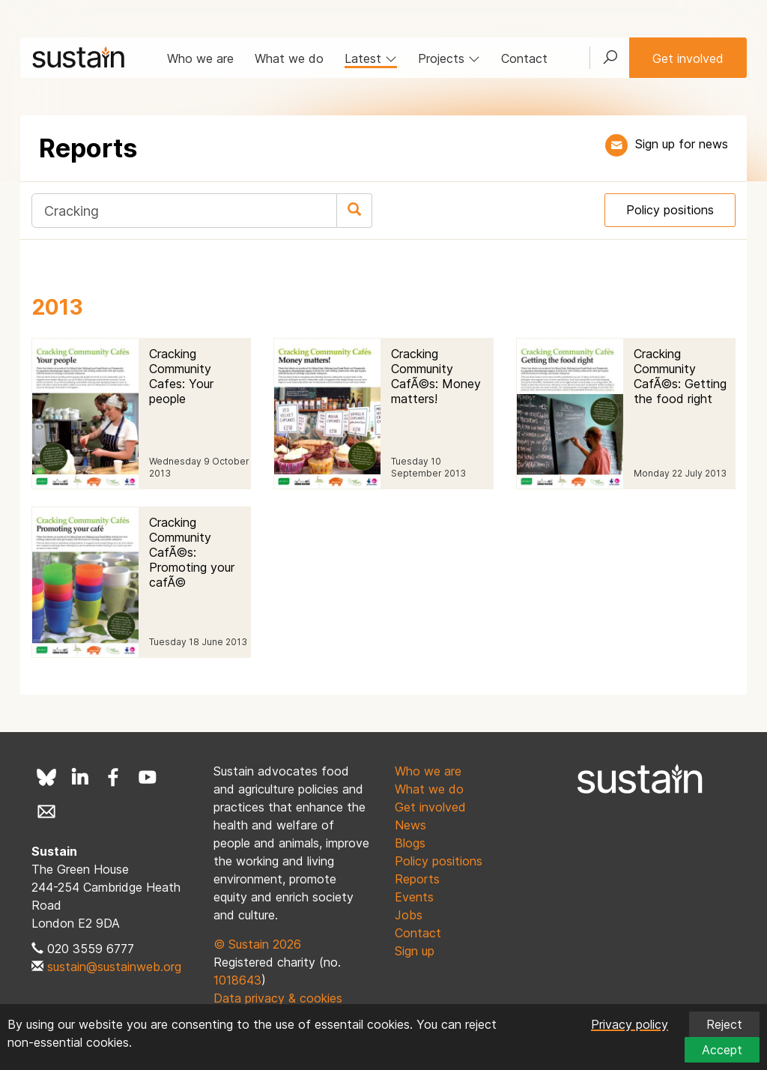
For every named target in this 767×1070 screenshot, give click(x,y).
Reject (724, 1024)
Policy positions (670, 209)
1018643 (237, 980)
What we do (289, 58)
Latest (371, 58)
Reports (417, 878)
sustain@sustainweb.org (114, 966)
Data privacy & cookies (277, 998)
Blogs (410, 842)
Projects (449, 58)
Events (414, 896)
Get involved (688, 58)
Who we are (200, 58)
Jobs (408, 914)
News (410, 824)
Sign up (414, 950)
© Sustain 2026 (257, 944)
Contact (524, 58)
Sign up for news (681, 143)
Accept (722, 1049)
